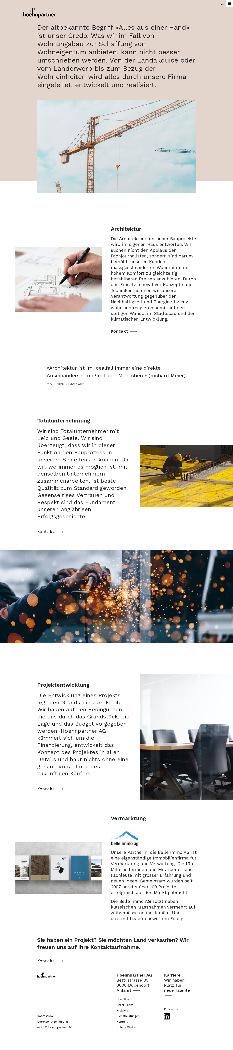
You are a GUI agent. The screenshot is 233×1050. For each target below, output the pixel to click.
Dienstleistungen (128, 1016)
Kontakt (119, 335)
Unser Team (124, 1004)
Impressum (45, 1016)
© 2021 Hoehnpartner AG (54, 1027)
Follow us (171, 1009)
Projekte (122, 1010)
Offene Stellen (126, 1027)
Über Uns (122, 999)
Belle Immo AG (135, 905)
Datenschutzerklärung (52, 1021)
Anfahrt (123, 990)
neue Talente (177, 990)
